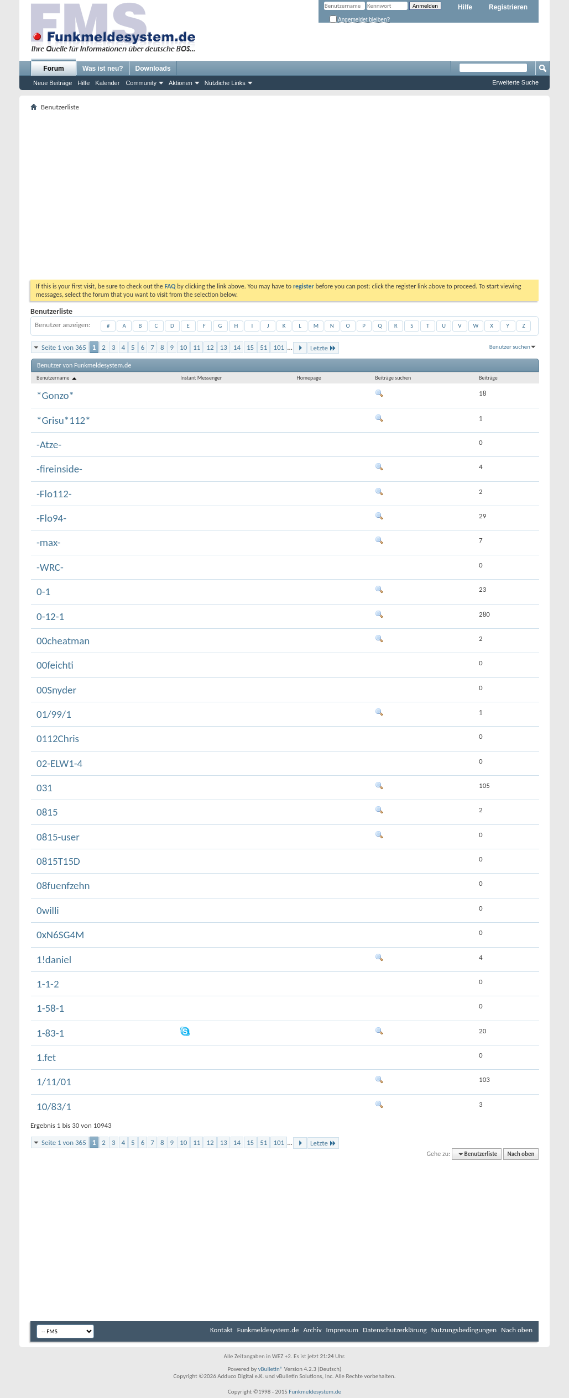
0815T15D (58, 861)
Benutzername (57, 377)
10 (183, 347)
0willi (47, 910)
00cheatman (63, 640)
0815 (47, 812)
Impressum (342, 1330)
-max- (48, 542)
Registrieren (508, 7)
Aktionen (180, 83)
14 (237, 347)
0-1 (43, 591)
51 (263, 347)
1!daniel (53, 959)
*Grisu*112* (63, 420)
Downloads (153, 68)
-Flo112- (54, 493)
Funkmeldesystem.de (268, 1330)
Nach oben (520, 1154)
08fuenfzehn (63, 885)
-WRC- (50, 567)
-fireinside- (59, 469)
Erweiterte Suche (515, 82)
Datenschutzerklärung (395, 1330)
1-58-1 (50, 1008)
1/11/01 (53, 1081)
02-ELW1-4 (59, 763)
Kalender (107, 83)
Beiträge (488, 377)
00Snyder (56, 690)
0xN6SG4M (60, 934)
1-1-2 (47, 983)
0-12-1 (50, 616)
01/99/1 (53, 714)
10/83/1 (53, 1106)
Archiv (313, 1330)
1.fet (46, 1057)
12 (209, 347)
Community (141, 83)
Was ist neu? (102, 68)
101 (278, 347)
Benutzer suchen (509, 346)
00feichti (55, 665)
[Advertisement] (284, 196)
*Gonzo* (55, 395)
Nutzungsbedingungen (464, 1330)
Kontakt (221, 1330)
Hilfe (465, 7)
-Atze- (48, 444)
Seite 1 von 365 (63, 347)
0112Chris (57, 738)
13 (223, 347)
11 (196, 347)
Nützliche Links (225, 83)
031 (44, 787)
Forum (53, 68)
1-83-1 (50, 1033)
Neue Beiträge (52, 83)
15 (250, 347)
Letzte (323, 348)
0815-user (58, 837)
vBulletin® (270, 1369)
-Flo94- (51, 518)
